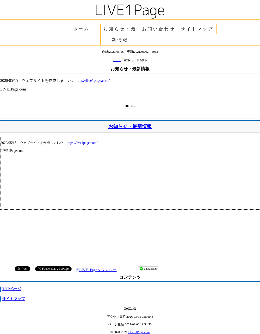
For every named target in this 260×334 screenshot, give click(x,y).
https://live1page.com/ (92, 80)
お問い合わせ (158, 28)
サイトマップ (197, 28)
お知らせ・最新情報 (119, 34)
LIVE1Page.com (139, 332)
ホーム (81, 28)
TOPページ (11, 289)
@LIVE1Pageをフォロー (96, 270)
